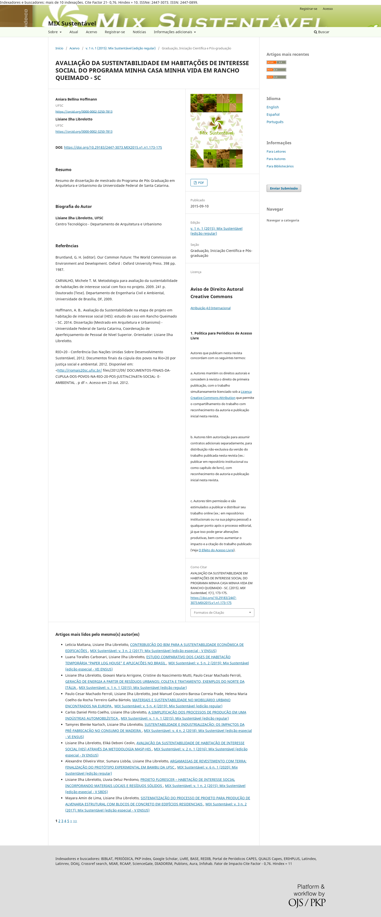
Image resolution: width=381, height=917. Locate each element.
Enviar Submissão (284, 188)
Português (275, 121)
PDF (200, 182)
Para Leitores (276, 151)
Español (273, 114)
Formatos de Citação (209, 612)
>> (75, 820)
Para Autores (276, 159)
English (273, 107)
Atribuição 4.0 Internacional (210, 308)
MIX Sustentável (72, 23)
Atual (73, 31)
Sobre (53, 31)
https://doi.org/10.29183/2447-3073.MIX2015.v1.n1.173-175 (113, 147)
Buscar (321, 31)
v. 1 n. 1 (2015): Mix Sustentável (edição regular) (121, 48)
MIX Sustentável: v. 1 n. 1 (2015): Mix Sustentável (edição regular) (133, 687)
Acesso (328, 8)
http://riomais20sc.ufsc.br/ (79, 370)
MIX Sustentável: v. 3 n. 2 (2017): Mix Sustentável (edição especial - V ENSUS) (153, 650)
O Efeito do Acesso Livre (216, 550)
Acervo (91, 31)
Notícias (139, 31)
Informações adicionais (173, 31)
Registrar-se (115, 31)
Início (59, 48)
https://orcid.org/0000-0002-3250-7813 (83, 111)
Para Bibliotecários (280, 166)
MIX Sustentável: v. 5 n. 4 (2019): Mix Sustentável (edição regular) (168, 706)
